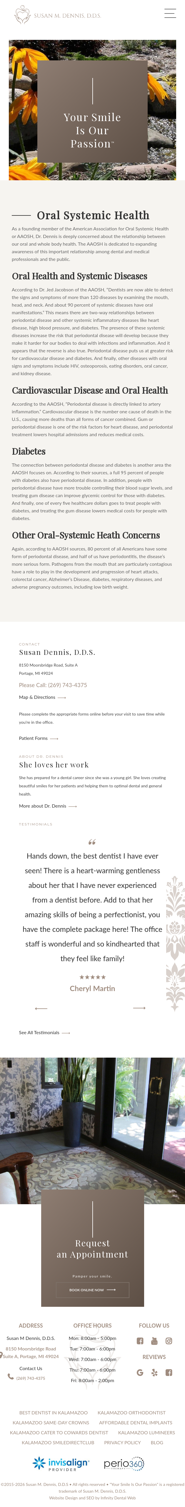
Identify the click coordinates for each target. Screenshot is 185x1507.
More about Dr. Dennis (42, 805)
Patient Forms (33, 738)
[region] (92, 925)
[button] (41, 1008)
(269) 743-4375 (30, 1378)
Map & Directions (37, 697)
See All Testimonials (39, 1032)
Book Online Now (92, 1289)
